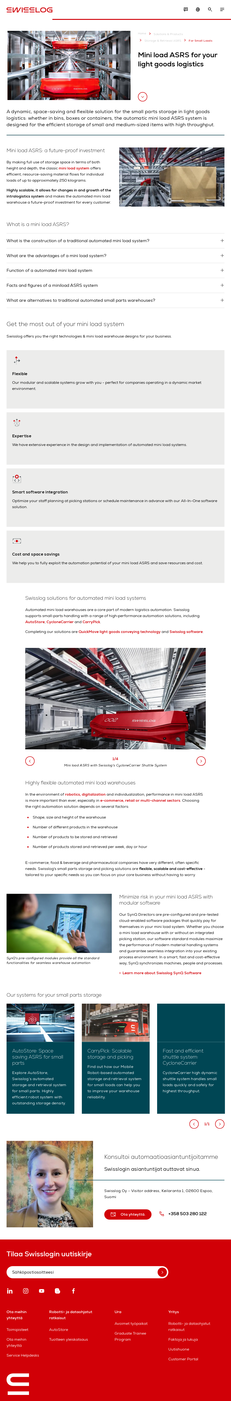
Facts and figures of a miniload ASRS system (52, 285)
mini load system (74, 168)
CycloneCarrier (61, 621)
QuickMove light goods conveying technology (120, 631)
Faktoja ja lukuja (183, 1339)
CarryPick (91, 621)
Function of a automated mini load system (49, 270)
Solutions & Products (165, 33)
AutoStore (35, 621)
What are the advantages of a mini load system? (56, 255)
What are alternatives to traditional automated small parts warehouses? (81, 300)
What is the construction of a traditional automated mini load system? (78, 240)
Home (142, 33)
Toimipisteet (17, 1329)
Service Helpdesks (23, 1355)
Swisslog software (186, 631)
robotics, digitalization (85, 794)
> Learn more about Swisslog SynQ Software (160, 972)
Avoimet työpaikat (131, 1323)
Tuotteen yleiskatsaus (68, 1339)
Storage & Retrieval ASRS (159, 40)
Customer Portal (183, 1359)
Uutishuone (178, 1349)
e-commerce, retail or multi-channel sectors (140, 800)
